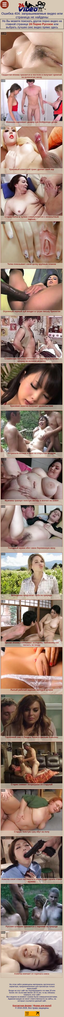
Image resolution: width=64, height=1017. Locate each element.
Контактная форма (22, 1005)
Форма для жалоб (42, 1005)
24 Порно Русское (41, 24)
